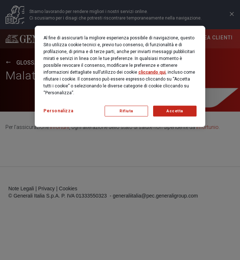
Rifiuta (126, 111)
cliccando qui (151, 72)
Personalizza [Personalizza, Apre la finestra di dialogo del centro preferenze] (58, 110)
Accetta (175, 111)
